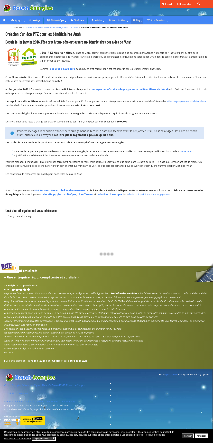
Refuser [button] (188, 436)
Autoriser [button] (201, 436)
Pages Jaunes (39, 360)
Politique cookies (34, 401)
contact (24, 393)
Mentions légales (13, 401)
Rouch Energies (13, 385)
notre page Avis (77, 360)
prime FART (186, 151)
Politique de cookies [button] (155, 435)
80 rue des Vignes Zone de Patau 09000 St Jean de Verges (53, 385)
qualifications (171, 374)
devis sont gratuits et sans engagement (149, 194)
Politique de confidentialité (60, 401)
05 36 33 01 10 (12, 393)
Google (56, 360)
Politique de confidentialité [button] (17, 438)
